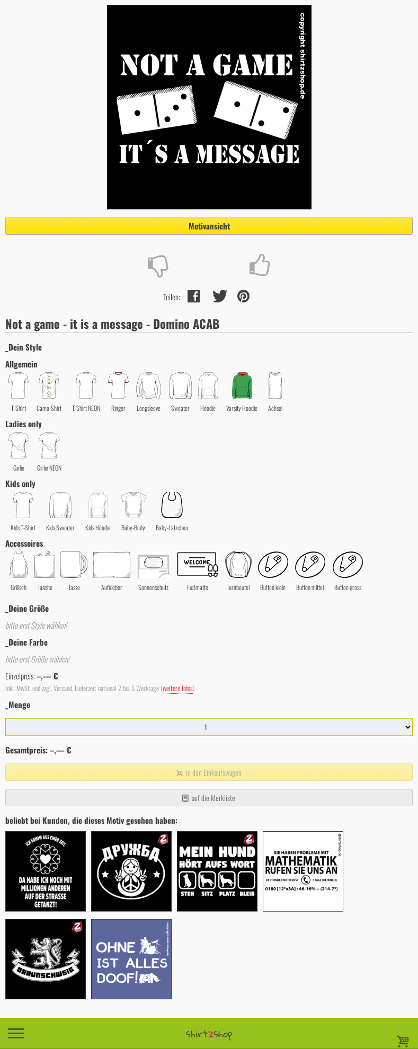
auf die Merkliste (208, 797)
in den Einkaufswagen (208, 772)
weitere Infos (178, 688)
